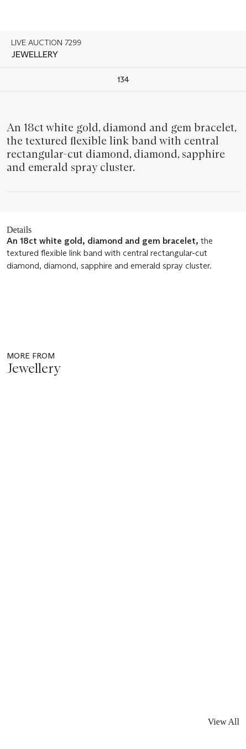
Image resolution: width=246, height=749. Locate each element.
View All (223, 721)
